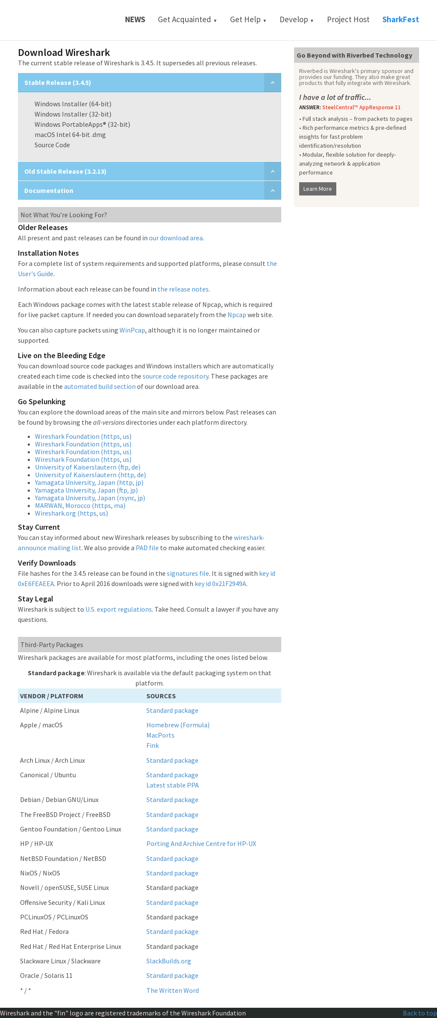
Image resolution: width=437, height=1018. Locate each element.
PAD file (147, 547)
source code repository (175, 376)
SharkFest (400, 19)
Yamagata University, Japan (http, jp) (89, 482)
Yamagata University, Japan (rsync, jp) (90, 497)
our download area (176, 237)
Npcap (236, 314)
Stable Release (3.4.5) (57, 82)
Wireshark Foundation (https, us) (83, 436)
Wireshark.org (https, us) (71, 513)
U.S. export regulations (118, 609)
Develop (297, 19)
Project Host (348, 19)
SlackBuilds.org (168, 961)
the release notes (183, 289)
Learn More (317, 189)
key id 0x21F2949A (220, 583)
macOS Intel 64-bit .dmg (70, 134)
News (135, 19)
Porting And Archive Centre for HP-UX (201, 843)
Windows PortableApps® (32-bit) (82, 124)
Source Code (52, 144)
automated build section (100, 386)
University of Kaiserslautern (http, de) (90, 474)
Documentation (48, 190)
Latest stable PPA (172, 785)
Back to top (420, 1013)
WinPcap (132, 330)
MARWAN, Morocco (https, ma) (80, 505)
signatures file (188, 573)
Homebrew (162, 724)
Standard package (172, 710)
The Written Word (172, 990)
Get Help (248, 19)
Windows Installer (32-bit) (73, 114)
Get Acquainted (187, 19)
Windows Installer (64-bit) (73, 103)
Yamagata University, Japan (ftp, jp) (86, 490)
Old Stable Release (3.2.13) (65, 171)
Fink (152, 745)
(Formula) (195, 724)
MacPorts (160, 735)
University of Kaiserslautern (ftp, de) (87, 467)
